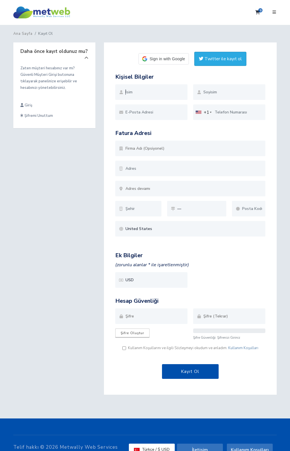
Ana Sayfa (23, 33)
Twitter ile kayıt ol (220, 59)
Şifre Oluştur (132, 333)
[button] (163, 59)
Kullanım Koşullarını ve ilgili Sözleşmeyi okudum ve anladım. (190, 348)
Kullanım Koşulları (243, 348)
